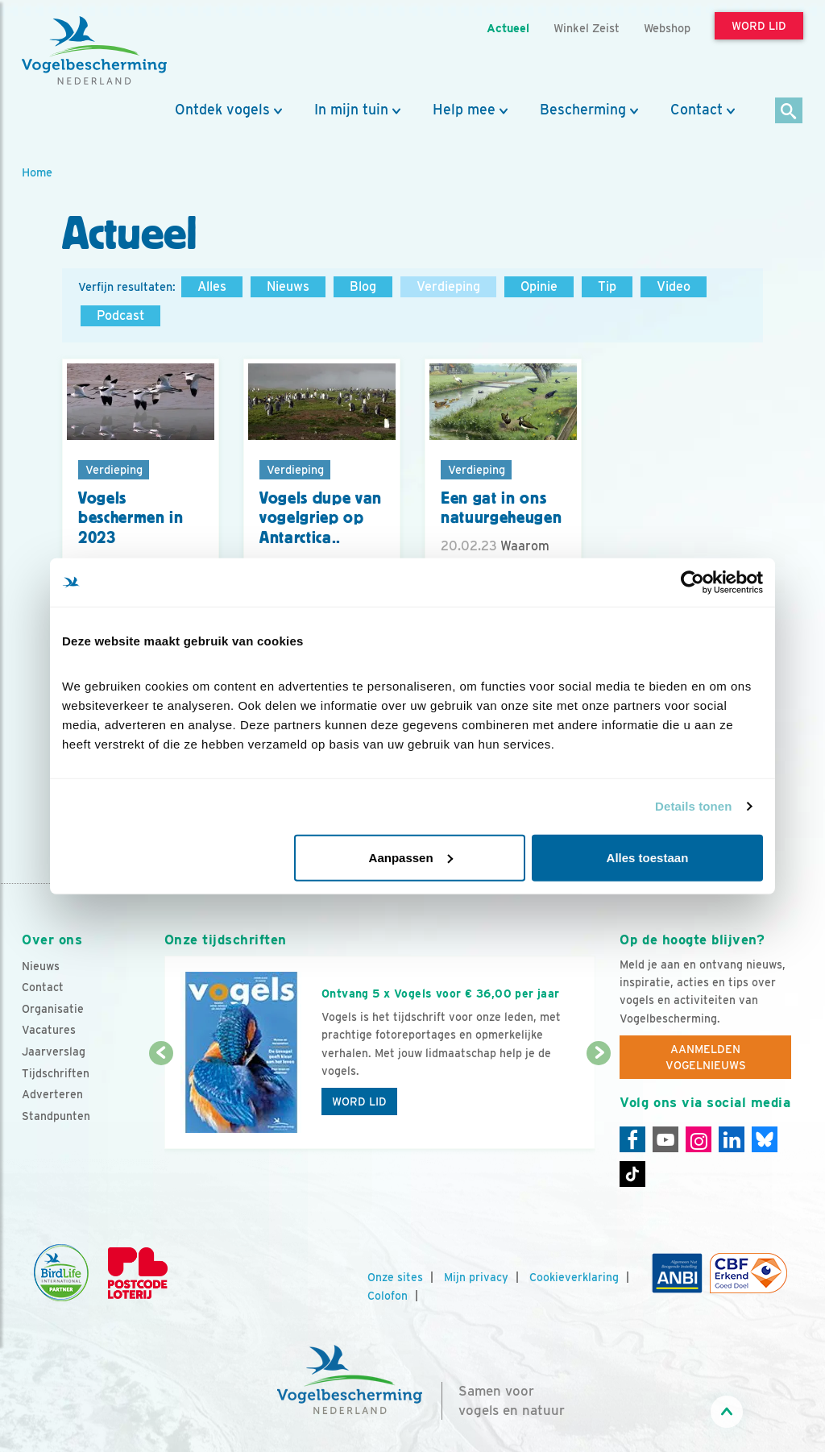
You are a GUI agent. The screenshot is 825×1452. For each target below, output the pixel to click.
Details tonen (693, 806)
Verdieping (448, 286)
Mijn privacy (476, 1277)
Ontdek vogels (222, 110)
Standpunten (56, 1116)
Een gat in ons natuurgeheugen (501, 508)
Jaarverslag (53, 1051)
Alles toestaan (648, 857)
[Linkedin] (731, 1139)
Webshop (667, 28)
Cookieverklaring (574, 1277)
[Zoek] (789, 111)
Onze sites (395, 1277)
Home (37, 172)
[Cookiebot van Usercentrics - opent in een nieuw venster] (692, 582)
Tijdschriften (55, 1073)
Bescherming (583, 110)
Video (673, 286)
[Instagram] (698, 1139)
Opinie (539, 286)
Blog (363, 286)
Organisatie (53, 1008)
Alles (211, 286)
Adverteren (52, 1094)
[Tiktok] (632, 1174)
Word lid (359, 1101)
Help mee (464, 110)
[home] (94, 50)
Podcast (120, 315)
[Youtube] (665, 1139)
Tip (607, 286)
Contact (696, 110)
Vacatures (49, 1029)
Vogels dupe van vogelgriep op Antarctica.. (320, 517)
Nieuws (288, 286)
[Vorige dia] (161, 1102)
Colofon (387, 1295)
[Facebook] (632, 1139)
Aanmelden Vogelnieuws (705, 1057)
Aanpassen (411, 857)
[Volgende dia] (598, 1102)
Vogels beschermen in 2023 (131, 517)
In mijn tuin (351, 110)
